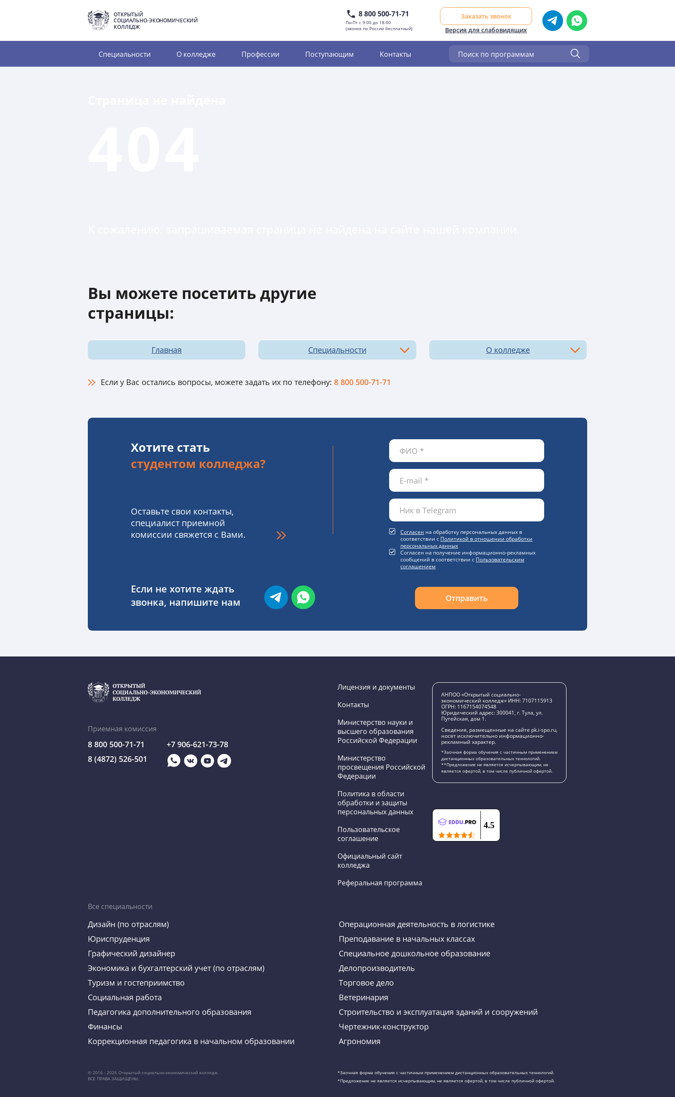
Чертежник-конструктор (384, 1026)
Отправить (467, 598)
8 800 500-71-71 (384, 13)
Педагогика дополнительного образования (169, 1012)
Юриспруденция (119, 939)
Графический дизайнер (131, 953)
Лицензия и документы (376, 686)
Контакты (395, 54)
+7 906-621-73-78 (197, 744)
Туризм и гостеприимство (136, 982)
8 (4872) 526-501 (117, 759)
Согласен (412, 531)
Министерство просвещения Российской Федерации (381, 766)
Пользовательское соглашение (369, 834)
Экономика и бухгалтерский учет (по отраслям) (176, 968)
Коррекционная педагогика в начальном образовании (191, 1041)
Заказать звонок (486, 16)
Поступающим (329, 54)
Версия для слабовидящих (486, 30)
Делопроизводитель (377, 968)
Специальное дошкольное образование (414, 953)
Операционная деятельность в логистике (417, 924)
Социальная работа (125, 997)
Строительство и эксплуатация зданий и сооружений (438, 1012)
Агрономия (360, 1041)
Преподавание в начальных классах (407, 939)
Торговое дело (366, 982)
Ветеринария (363, 997)
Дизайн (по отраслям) (128, 924)
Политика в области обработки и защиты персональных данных (375, 802)
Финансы (105, 1026)
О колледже (196, 54)
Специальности (125, 54)
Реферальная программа (380, 882)
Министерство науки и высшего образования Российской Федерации (377, 731)
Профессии (260, 54)
